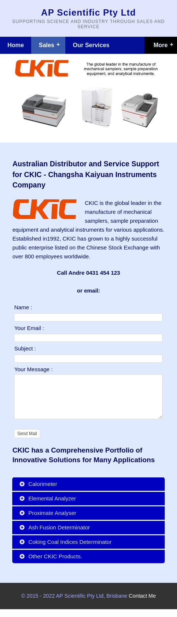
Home (15, 45)
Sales (46, 45)
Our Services (91, 45)
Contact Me (142, 604)
